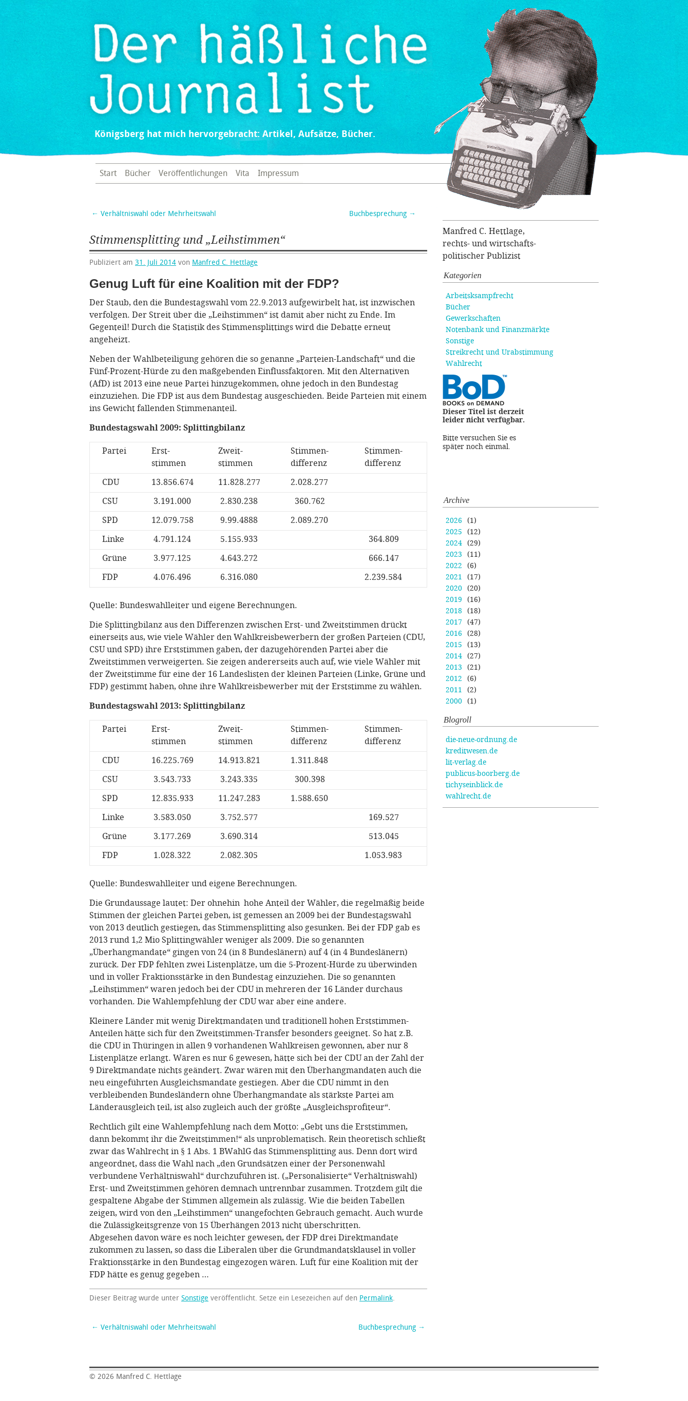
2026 (454, 520)
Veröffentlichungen (193, 173)
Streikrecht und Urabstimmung (499, 352)
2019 (454, 600)
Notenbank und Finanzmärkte (497, 330)
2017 (454, 622)
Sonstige (194, 1298)
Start (108, 173)
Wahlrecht (464, 363)
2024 (454, 543)
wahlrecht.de (468, 796)
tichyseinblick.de (474, 785)
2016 (454, 633)
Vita (243, 173)
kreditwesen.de (472, 751)
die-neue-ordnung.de (481, 740)
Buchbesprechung (382, 213)
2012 (454, 679)
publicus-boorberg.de (483, 773)
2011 (454, 690)
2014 (454, 656)
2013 (454, 667)
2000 (454, 701)
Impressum (278, 173)
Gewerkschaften (473, 318)
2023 (454, 554)
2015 (454, 645)
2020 (454, 588)
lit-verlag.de (466, 762)
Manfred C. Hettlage (225, 262)
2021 (454, 577)
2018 (454, 611)
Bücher (137, 173)
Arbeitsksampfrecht (479, 296)
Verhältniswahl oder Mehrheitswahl (153, 213)
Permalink (376, 1298)
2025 (454, 532)
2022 (454, 566)
